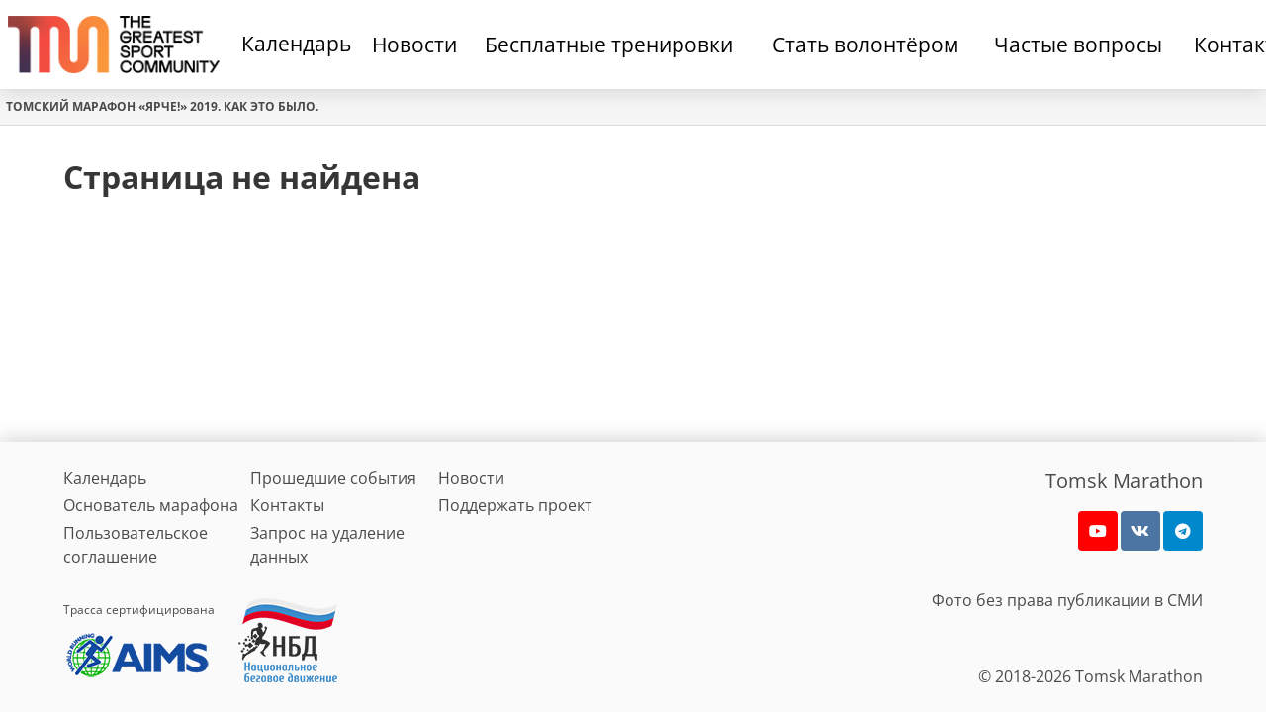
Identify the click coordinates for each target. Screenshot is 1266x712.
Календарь (296, 43)
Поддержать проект (515, 505)
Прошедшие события (333, 478)
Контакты (287, 505)
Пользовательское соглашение (135, 545)
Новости (471, 478)
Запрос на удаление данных (327, 545)
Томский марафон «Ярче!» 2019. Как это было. (162, 106)
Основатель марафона (150, 505)
